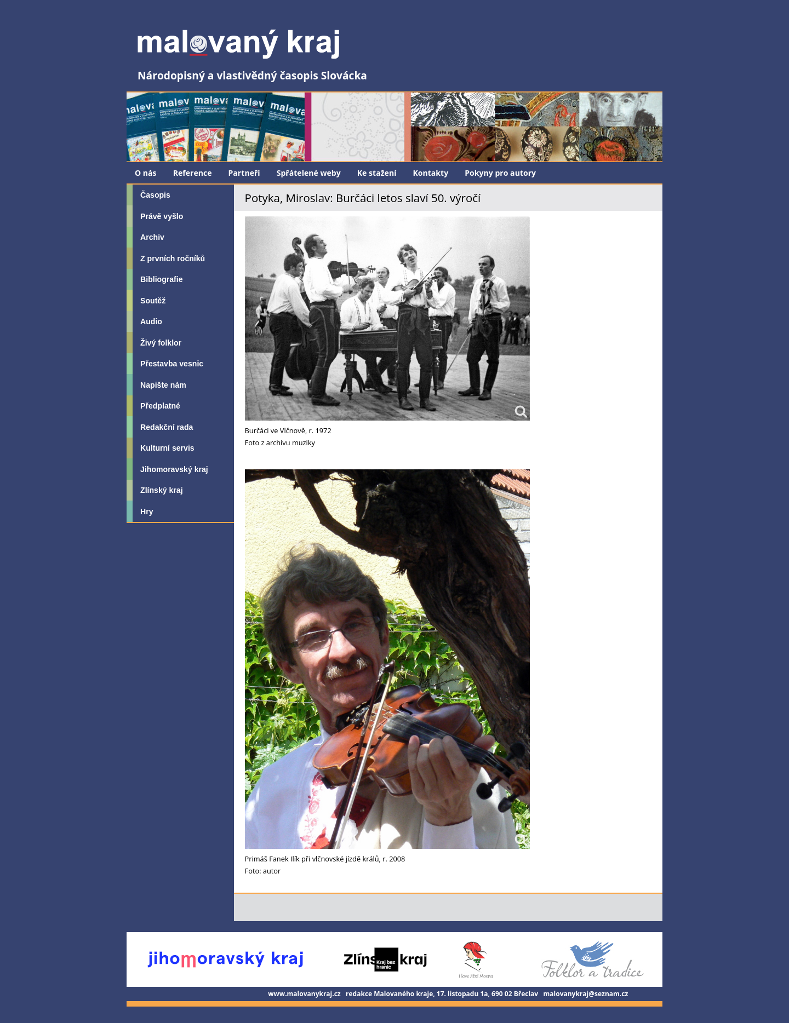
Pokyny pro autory (500, 173)
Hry (146, 511)
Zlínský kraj (161, 490)
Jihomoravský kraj (174, 469)
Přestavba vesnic (171, 363)
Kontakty (430, 173)
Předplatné (160, 405)
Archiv (152, 237)
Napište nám (163, 385)
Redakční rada (166, 427)
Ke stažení (377, 173)
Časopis (155, 195)
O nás (146, 173)
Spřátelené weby (309, 173)
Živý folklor (160, 342)
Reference (192, 173)
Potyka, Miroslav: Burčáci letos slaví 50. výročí (363, 197)
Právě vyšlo (161, 216)
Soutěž (152, 300)
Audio (151, 321)
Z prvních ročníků (172, 258)
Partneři (244, 173)
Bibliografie (161, 279)
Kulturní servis (167, 448)
